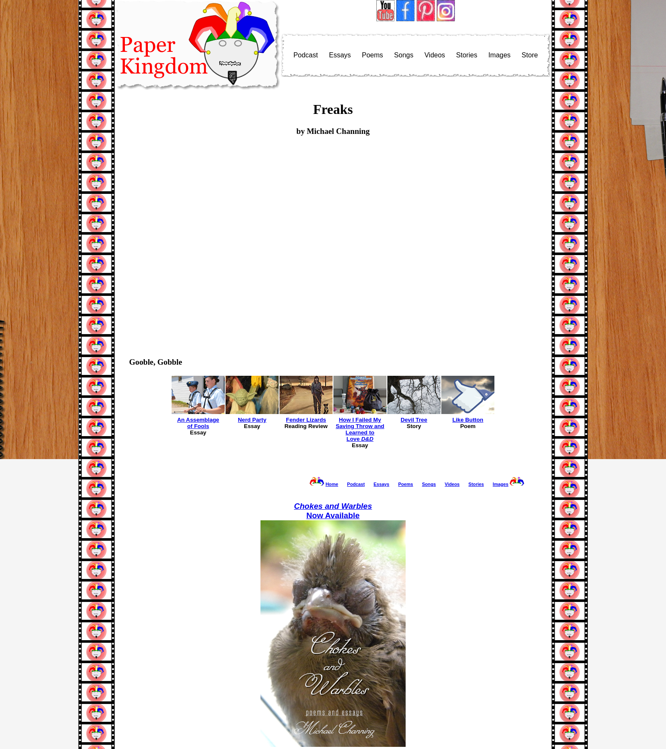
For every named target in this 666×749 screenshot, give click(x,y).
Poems (372, 55)
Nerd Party (252, 420)
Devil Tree (414, 420)
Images (499, 55)
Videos (434, 55)
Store (530, 55)
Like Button (467, 420)
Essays (340, 55)
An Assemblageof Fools (198, 423)
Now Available (333, 511)
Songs (403, 55)
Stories (466, 55)
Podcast (305, 55)
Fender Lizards (306, 420)
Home (331, 484)
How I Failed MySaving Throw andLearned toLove (360, 429)
